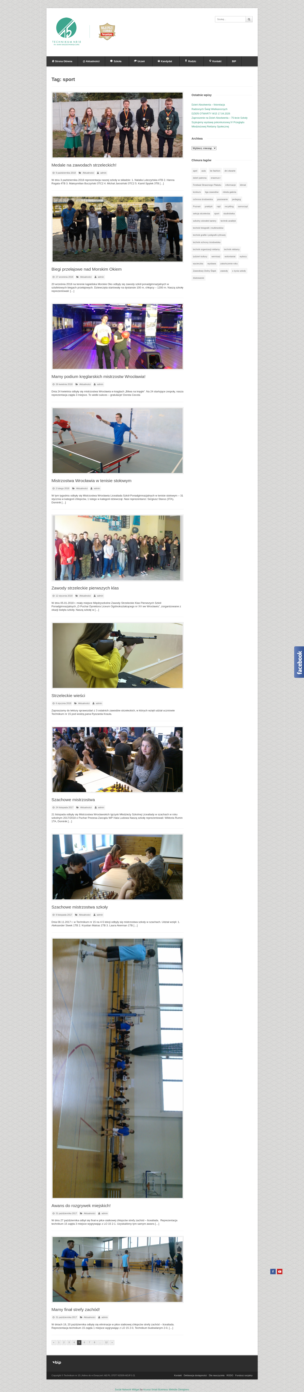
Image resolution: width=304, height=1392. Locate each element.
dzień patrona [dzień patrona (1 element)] (200, 178)
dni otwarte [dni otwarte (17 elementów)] (230, 171)
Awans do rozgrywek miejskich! (81, 1205)
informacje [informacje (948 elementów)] (230, 185)
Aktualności (88, 173)
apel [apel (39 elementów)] (195, 171)
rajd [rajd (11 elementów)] (219, 206)
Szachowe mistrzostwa (73, 799)
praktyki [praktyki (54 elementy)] (209, 206)
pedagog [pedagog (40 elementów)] (236, 199)
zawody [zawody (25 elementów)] (224, 271)
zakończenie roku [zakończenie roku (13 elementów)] (229, 263)
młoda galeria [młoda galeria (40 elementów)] (229, 192)
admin (103, 173)
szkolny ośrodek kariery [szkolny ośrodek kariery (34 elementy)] (204, 221)
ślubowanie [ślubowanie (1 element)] (198, 278)
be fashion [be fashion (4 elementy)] (215, 171)
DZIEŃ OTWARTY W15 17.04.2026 (210, 113)
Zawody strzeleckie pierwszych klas (85, 588)
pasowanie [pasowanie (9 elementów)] (222, 199)
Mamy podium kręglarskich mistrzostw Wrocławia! (99, 376)
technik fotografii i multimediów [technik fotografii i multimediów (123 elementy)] (208, 228)
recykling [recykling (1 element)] (229, 206)
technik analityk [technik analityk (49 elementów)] (228, 221)
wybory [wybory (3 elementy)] (243, 256)
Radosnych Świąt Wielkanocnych (209, 109)
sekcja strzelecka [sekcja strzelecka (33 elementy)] (201, 213)
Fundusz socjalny (243, 1375)
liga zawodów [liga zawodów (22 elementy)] (212, 192)
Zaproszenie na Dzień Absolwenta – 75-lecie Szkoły (219, 117)
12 (106, 1342)
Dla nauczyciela (216, 1375)
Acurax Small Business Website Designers (166, 1389)
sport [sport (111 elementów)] (216, 213)
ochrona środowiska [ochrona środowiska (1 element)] (203, 199)
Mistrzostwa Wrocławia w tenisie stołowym (92, 480)
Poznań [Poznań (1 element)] (196, 206)
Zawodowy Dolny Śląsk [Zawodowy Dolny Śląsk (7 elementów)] (204, 271)
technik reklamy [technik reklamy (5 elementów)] (231, 249)
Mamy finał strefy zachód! (76, 1309)
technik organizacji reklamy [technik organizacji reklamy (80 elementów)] (206, 249)
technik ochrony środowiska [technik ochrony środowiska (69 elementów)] (206, 242)
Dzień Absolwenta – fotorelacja (208, 104)
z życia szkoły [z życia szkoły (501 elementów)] (239, 271)
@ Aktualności (91, 61)
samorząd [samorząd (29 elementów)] (243, 206)
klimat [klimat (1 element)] (243, 185)
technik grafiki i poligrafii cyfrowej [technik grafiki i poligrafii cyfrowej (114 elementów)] (209, 235)
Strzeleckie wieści (68, 695)
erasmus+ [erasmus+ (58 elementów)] (216, 178)
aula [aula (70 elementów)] (203, 171)
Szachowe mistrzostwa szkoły (80, 907)
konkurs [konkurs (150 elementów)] (197, 192)
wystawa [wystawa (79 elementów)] (211, 263)
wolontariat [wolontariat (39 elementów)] (230, 256)
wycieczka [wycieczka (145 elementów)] (198, 263)
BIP (234, 61)
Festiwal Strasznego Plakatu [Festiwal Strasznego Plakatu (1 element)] (207, 185)
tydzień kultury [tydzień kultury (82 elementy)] (200, 256)
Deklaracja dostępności (195, 1375)
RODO (229, 1375)
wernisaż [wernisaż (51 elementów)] (216, 256)
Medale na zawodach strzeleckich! (84, 165)
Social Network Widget (127, 1389)
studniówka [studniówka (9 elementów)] (229, 213)
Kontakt (178, 1375)
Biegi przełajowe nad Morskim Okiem (87, 269)
